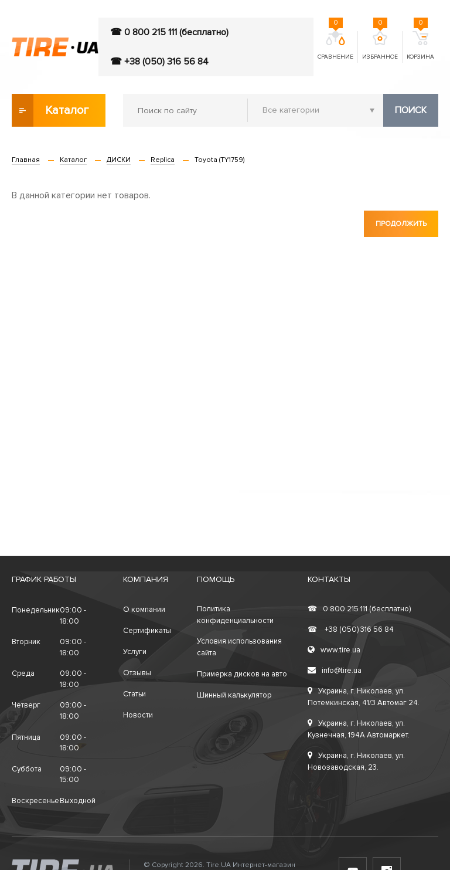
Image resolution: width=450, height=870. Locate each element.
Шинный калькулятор (234, 695)
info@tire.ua (335, 670)
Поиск (411, 110)
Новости (138, 715)
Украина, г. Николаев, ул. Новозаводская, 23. (356, 761)
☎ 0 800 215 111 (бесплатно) (169, 32)
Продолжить (401, 223)
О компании (144, 609)
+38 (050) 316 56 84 (351, 629)
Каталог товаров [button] (51, 110)
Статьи (134, 694)
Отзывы (137, 673)
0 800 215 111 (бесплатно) (359, 609)
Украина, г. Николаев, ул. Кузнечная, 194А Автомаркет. (359, 729)
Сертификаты (147, 630)
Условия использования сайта (239, 647)
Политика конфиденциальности (235, 614)
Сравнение (335, 45)
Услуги (134, 651)
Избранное (380, 45)
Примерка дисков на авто (242, 674)
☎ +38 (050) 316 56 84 (159, 61)
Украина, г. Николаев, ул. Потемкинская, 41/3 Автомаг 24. (364, 696)
